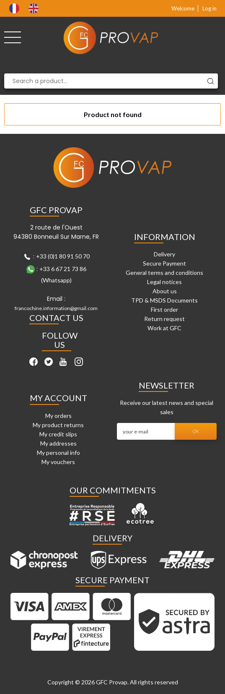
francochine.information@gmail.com (56, 308)
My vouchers (58, 461)
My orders (58, 415)
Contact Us (56, 318)
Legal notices (164, 281)
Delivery (164, 254)
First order (164, 309)
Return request (164, 318)
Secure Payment (164, 263)
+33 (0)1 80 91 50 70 (63, 256)
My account (58, 398)
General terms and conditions (164, 272)
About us (165, 291)
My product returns (58, 424)
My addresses (58, 443)
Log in (209, 8)
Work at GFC (164, 327)
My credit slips (58, 434)
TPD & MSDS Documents (164, 300)
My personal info (58, 452)
